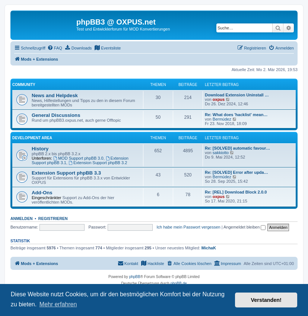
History (40, 148)
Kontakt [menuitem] (128, 263)
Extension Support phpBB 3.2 (98, 162)
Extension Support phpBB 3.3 (66, 173)
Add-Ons (42, 192)
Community (23, 85)
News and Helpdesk (55, 95)
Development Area (32, 138)
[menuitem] (54, 48)
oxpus (219, 99)
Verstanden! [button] (266, 300)
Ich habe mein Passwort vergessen (188, 227)
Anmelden (21, 218)
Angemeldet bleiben (244, 227)
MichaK (208, 248)
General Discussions (56, 115)
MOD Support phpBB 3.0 (78, 158)
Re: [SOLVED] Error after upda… (236, 172)
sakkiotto (221, 152)
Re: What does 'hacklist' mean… (236, 114)
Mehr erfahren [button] (58, 304)
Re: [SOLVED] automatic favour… (237, 148)
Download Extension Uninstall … (237, 95)
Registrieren (53, 218)
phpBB (134, 277)
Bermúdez (222, 119)
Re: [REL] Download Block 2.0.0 (236, 192)
